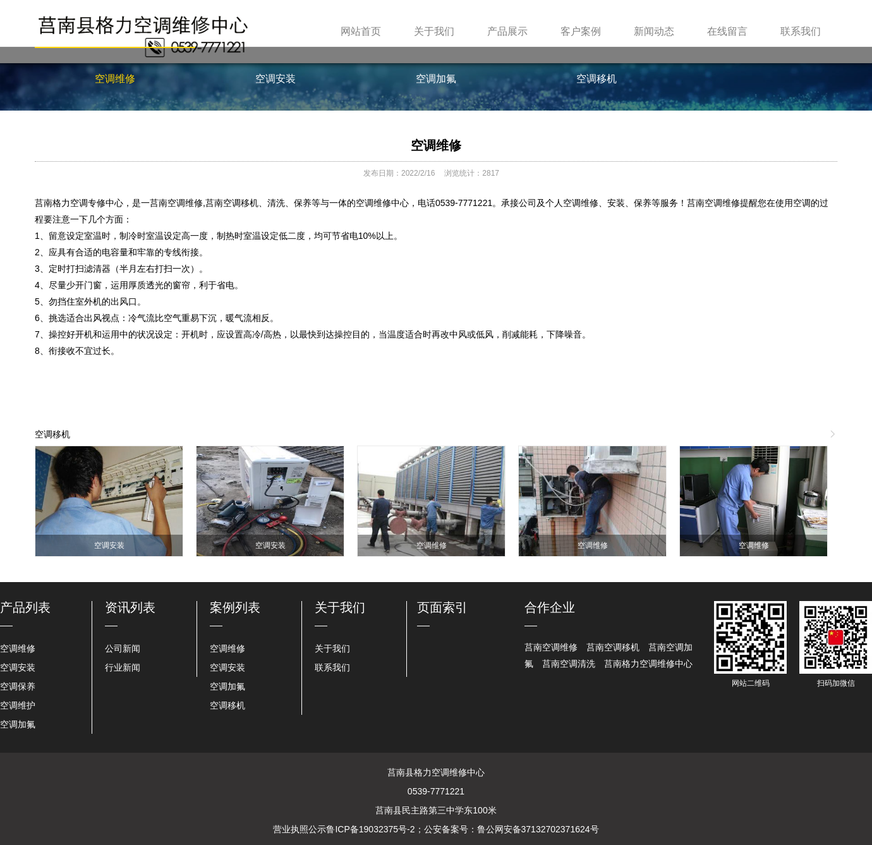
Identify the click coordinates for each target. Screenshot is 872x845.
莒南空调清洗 (568, 664)
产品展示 (507, 31)
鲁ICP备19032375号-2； (374, 829)
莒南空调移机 (612, 647)
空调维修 (115, 78)
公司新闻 (122, 648)
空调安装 (275, 78)
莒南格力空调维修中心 (648, 664)
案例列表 (235, 607)
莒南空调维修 (551, 647)
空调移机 (596, 78)
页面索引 (442, 607)
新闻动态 (654, 31)
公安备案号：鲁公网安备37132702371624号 (511, 829)
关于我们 (434, 31)
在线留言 (727, 31)
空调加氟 (436, 78)
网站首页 (361, 31)
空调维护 (17, 705)
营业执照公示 (299, 829)
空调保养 (17, 686)
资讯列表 (130, 607)
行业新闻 (122, 667)
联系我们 (800, 31)
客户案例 (580, 31)
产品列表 (25, 607)
